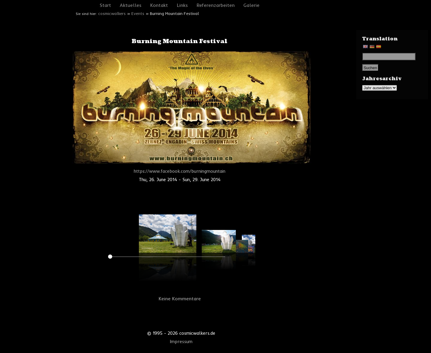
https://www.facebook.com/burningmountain (179, 171)
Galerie (251, 5)
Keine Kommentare (180, 299)
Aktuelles (131, 5)
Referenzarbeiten (216, 5)
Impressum (181, 341)
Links (182, 5)
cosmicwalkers (112, 13)
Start (105, 5)
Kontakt (159, 5)
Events (137, 13)
